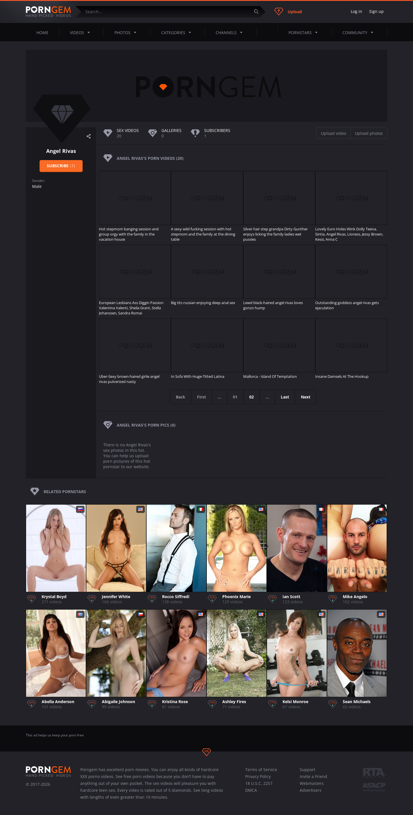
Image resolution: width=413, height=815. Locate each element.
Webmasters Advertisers (312, 787)
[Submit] (258, 11)
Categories (177, 32)
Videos (81, 32)
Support (307, 769)
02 (251, 397)
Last (285, 397)
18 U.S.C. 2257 (258, 783)
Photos (127, 32)
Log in (356, 11)
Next (305, 397)
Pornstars (305, 32)
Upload (288, 11)
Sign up (376, 11)
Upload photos (369, 133)
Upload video (333, 133)
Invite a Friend (313, 776)
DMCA (251, 790)
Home (42, 32)
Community (359, 32)
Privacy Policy (258, 776)
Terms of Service (261, 769)
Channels (231, 32)
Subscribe (61, 165)
